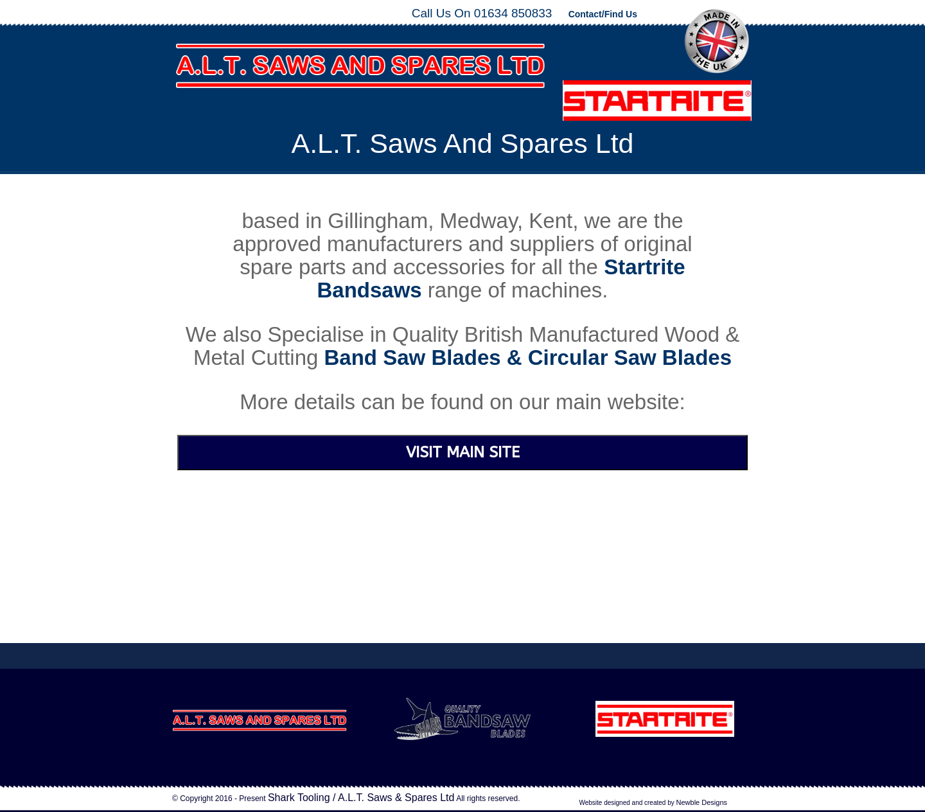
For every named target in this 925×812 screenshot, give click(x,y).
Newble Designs (701, 802)
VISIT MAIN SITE (463, 452)
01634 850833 (513, 13)
